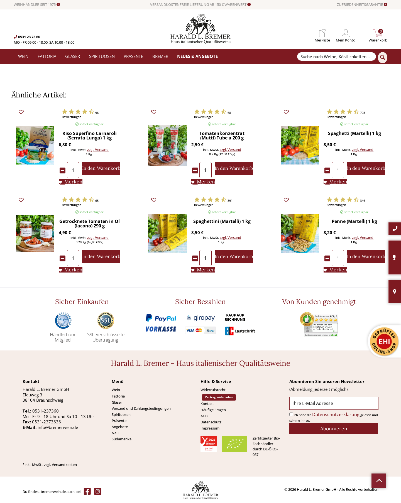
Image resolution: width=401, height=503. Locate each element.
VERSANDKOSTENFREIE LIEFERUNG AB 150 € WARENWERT (200, 5)
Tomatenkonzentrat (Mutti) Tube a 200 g (221, 136)
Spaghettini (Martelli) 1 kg (222, 221)
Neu (115, 432)
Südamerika (121, 438)
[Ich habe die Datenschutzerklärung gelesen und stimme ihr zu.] (291, 414)
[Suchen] (382, 57)
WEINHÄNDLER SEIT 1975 (37, 5)
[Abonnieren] (333, 428)
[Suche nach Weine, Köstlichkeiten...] (336, 56)
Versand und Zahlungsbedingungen (141, 408)
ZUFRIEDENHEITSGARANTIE (362, 5)
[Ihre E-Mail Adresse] (333, 403)
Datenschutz (210, 422)
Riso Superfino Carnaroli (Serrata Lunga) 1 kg (89, 136)
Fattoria (118, 396)
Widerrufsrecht (213, 389)
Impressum (209, 428)
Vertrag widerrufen (219, 397)
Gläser (117, 402)
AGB (203, 415)
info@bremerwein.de (58, 427)
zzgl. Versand (98, 149)
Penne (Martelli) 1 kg (354, 221)
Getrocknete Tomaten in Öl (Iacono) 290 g (89, 224)
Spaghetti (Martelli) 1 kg (354, 133)
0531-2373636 (46, 422)
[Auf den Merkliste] (70, 182)
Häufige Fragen (213, 409)
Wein (116, 389)
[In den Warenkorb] (101, 168)
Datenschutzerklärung (336, 414)
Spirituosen (121, 414)
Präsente (119, 420)
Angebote (120, 426)
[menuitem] (322, 33)
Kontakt (207, 403)
